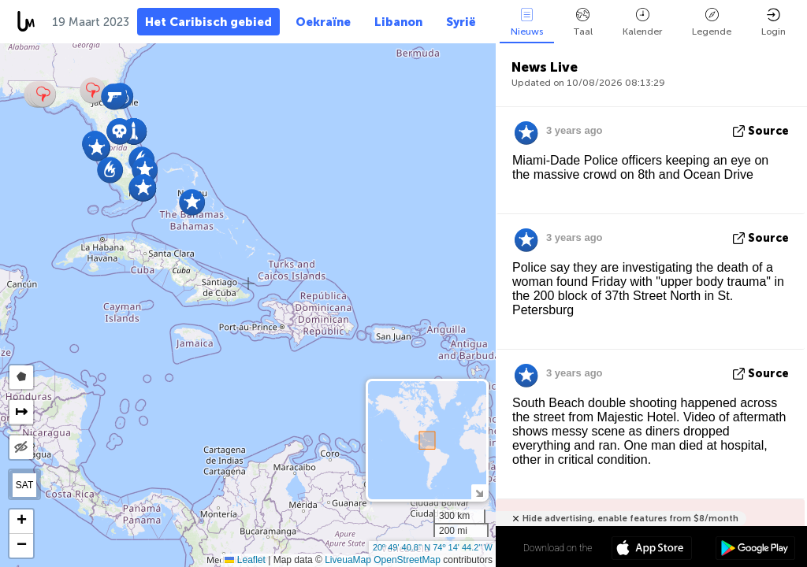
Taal (583, 22)
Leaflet (245, 559)
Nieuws (527, 22)
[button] (110, 169)
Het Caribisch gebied (208, 22)
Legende (711, 22)
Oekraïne (323, 22)
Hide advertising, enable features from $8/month (630, 518)
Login (773, 22)
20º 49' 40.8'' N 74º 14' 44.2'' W (433, 547)
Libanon (398, 22)
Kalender (642, 22)
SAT (24, 485)
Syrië (461, 22)
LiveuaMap (348, 559)
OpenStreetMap (407, 559)
